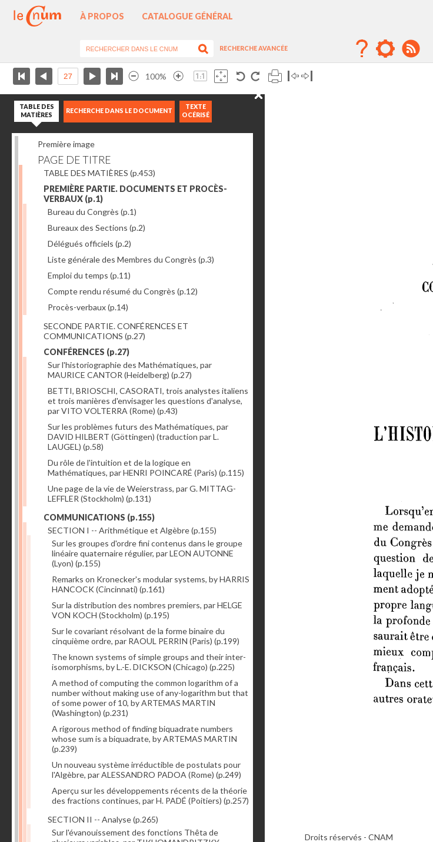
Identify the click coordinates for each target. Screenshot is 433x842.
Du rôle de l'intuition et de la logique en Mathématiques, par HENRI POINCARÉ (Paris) (146, 468)
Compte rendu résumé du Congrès (123, 291)
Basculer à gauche (293, 76)
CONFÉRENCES (86, 352)
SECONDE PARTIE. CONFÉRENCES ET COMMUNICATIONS (116, 331)
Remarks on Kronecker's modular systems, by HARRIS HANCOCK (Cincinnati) (150, 584)
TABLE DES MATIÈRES (99, 173)
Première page (21, 76)
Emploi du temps (89, 275)
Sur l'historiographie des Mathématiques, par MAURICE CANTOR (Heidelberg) (130, 370)
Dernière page (114, 76)
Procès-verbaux (88, 307)
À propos (102, 16)
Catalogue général (187, 16)
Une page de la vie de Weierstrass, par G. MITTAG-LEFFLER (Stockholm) (142, 493)
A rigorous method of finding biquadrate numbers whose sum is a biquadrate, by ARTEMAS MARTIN (144, 739)
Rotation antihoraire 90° (241, 76)
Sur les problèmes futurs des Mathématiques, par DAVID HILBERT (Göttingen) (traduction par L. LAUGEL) (138, 437)
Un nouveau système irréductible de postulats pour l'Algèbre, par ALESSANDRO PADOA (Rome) (146, 770)
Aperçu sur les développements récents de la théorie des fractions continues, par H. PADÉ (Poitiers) (150, 795)
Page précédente (43, 76)
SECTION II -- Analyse (103, 819)
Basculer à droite (306, 76)
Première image (66, 144)
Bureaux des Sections (96, 228)
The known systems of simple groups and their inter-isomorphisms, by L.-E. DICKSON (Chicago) (149, 662)
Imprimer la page (275, 76)
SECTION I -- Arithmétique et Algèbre (132, 530)
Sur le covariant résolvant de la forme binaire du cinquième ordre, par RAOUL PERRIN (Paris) (145, 636)
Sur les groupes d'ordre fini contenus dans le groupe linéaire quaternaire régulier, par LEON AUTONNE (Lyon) (147, 553)
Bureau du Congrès (92, 212)
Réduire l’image (133, 76)
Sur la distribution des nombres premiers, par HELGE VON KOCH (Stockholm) (147, 610)
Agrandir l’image (178, 76)
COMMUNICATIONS (99, 517)
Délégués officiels (89, 243)
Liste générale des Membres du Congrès (131, 259)
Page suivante (92, 76)
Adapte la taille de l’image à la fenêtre (221, 76)
